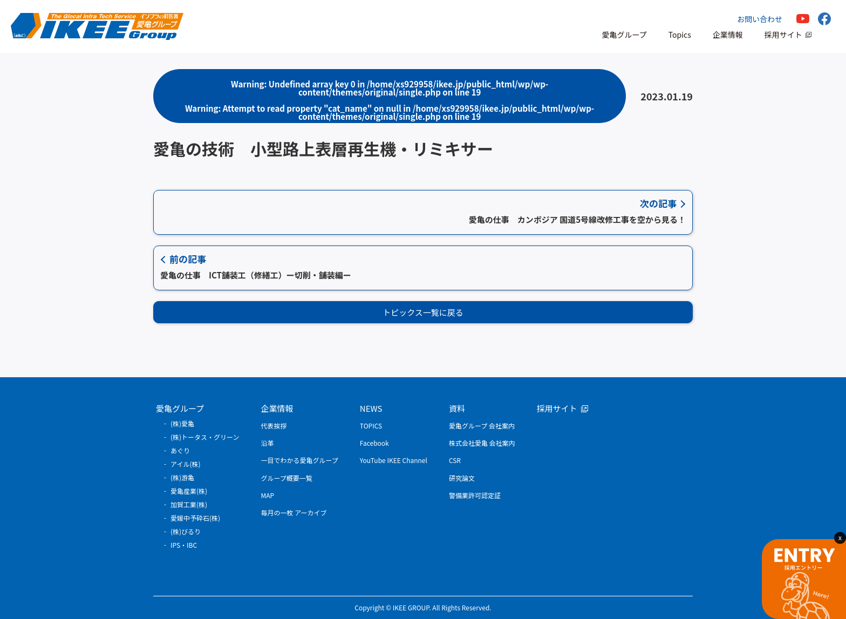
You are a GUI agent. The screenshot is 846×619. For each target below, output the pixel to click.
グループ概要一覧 (286, 477)
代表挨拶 (274, 425)
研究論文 (462, 477)
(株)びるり (185, 531)
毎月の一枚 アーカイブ (294, 512)
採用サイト (783, 34)
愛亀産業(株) (188, 490)
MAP (268, 495)
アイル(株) (185, 463)
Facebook (374, 442)
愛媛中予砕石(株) (195, 517)
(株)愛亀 (182, 423)
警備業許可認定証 (475, 495)
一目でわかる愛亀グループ (299, 460)
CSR (455, 460)
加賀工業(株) (188, 504)
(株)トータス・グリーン (205, 436)
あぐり (180, 450)
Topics (679, 34)
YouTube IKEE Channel (393, 460)
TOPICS (371, 425)
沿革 (267, 442)
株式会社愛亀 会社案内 (482, 442)
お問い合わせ (759, 18)
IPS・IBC (183, 544)
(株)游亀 (182, 477)
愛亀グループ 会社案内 (482, 425)
